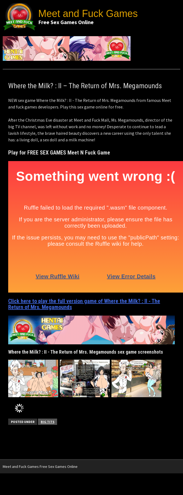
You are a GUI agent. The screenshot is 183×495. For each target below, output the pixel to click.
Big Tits (47, 422)
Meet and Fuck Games (88, 13)
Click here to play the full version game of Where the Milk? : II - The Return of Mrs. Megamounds (84, 304)
